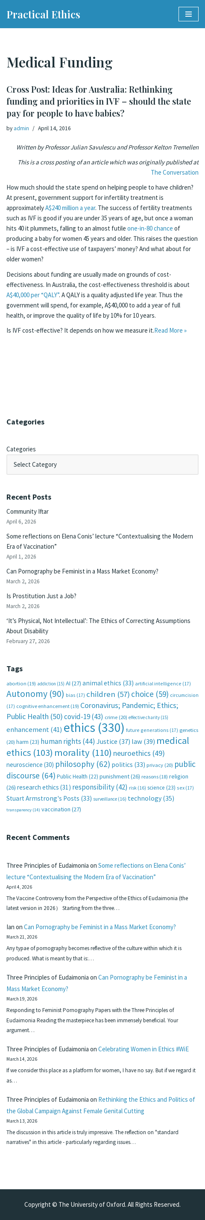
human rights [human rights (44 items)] (68, 741)
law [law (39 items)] (143, 741)
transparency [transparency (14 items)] (23, 810)
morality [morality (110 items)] (83, 752)
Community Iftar (27, 511)
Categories (21, 449)
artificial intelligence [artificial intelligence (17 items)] (163, 683)
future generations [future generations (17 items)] (152, 730)
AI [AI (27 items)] (73, 683)
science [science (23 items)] (161, 787)
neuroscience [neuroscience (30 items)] (30, 765)
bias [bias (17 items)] (75, 695)
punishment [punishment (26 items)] (120, 776)
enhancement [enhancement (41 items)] (34, 729)
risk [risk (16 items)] (137, 788)
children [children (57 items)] (108, 694)
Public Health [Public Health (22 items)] (77, 776)
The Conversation (175, 172)
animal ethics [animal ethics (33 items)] (108, 683)
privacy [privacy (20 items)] (159, 765)
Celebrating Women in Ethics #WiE (143, 1049)
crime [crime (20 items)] (116, 717)
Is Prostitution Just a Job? (41, 596)
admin (21, 128)
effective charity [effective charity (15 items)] (148, 717)
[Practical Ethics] (43, 14)
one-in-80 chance (150, 228)
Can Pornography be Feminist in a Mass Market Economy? (82, 571)
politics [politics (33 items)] (128, 765)
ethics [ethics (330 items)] (94, 727)
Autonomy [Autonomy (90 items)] (35, 693)
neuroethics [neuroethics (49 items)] (139, 753)
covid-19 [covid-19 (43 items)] (83, 716)
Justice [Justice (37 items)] (113, 741)
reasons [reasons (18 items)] (154, 776)
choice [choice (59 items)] (150, 694)
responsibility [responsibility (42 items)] (100, 787)
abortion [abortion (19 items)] (21, 683)
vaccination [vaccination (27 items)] (61, 809)
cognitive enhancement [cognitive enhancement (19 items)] (47, 706)
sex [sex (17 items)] (185, 787)
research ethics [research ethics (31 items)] (44, 787)
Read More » (170, 330)
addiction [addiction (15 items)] (50, 684)
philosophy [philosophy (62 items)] (82, 764)
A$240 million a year (70, 208)
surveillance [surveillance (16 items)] (109, 799)
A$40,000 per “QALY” (32, 295)
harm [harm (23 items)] (27, 742)
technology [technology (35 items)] (151, 798)
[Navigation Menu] (189, 14)
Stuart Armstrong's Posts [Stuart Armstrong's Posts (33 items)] (49, 798)
